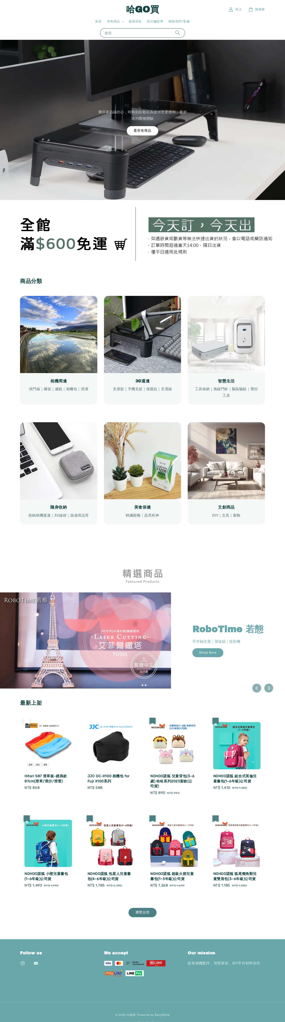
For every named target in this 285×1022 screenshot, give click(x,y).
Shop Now (208, 652)
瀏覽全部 (142, 912)
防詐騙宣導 (155, 21)
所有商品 (113, 21)
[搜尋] (178, 32)
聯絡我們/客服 (179, 21)
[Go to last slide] (256, 688)
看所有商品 (142, 131)
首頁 (98, 21)
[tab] (139, 685)
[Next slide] (268, 688)
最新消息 (135, 21)
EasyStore (162, 1014)
